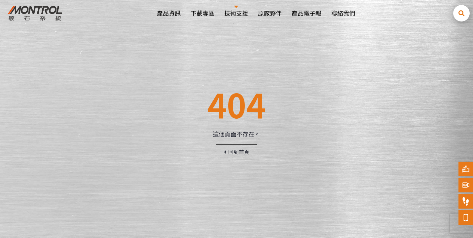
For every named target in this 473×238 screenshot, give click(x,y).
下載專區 (202, 13)
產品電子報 (306, 13)
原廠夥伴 (270, 13)
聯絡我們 (343, 13)
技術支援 (236, 13)
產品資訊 (169, 13)
